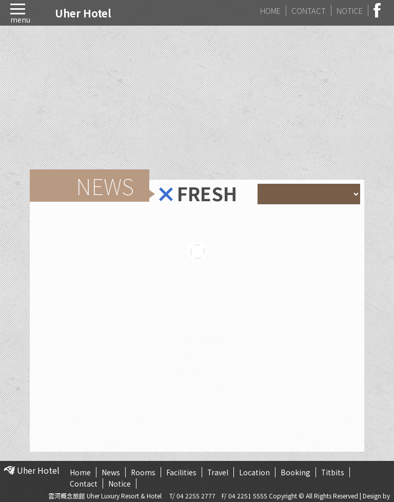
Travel (218, 472)
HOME (270, 10)
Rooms (143, 472)
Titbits (334, 472)
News (111, 472)
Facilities (182, 472)
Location (255, 472)
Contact (83, 483)
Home (80, 472)
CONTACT (308, 10)
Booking (296, 472)
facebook (379, 10)
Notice (119, 483)
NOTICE (350, 10)
